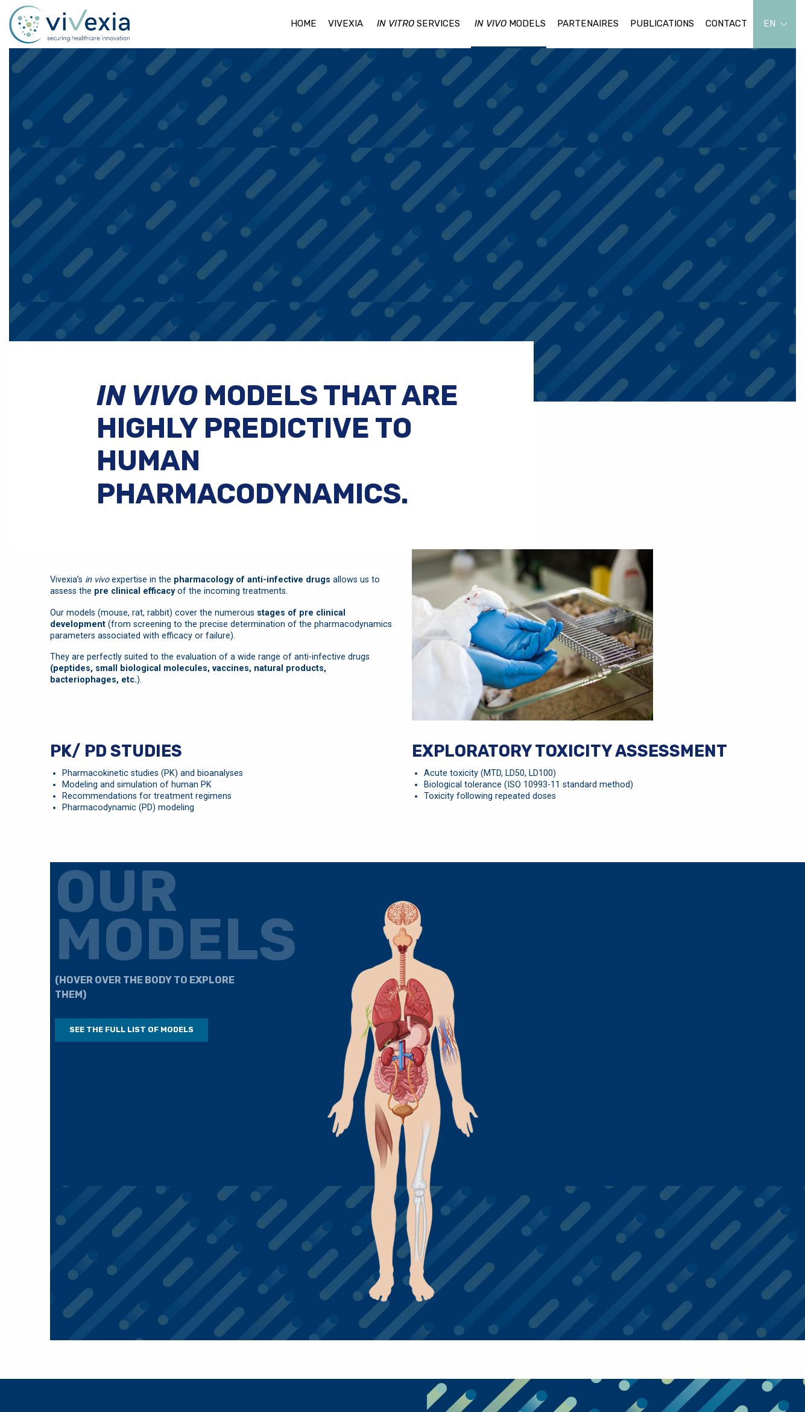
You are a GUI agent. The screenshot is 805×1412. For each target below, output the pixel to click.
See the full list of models (131, 1029)
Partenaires (588, 23)
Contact (726, 23)
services (418, 24)
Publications (662, 23)
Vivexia (345, 23)
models (510, 24)
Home (304, 23)
